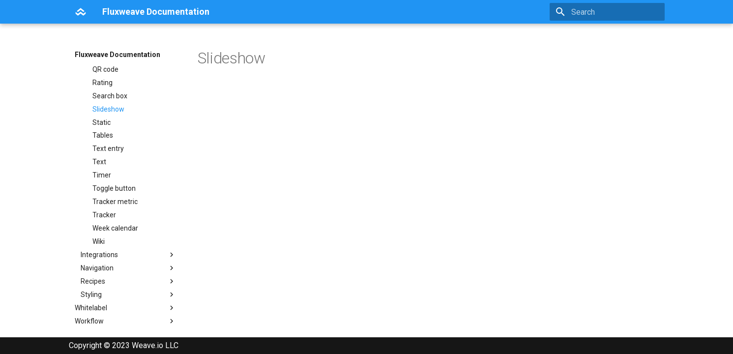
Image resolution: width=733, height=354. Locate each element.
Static (101, 205)
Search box (109, 179)
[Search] (607, 12)
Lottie (101, 73)
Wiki (98, 324)
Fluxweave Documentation (117, 55)
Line (98, 59)
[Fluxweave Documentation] (80, 12)
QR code (105, 152)
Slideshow (108, 192)
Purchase (107, 139)
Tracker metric (115, 285)
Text (99, 245)
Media (102, 113)
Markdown (108, 99)
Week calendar (115, 311)
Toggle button (114, 271)
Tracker (104, 298)
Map (99, 86)
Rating (102, 166)
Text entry (108, 232)
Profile (102, 126)
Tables (102, 218)
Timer (101, 258)
